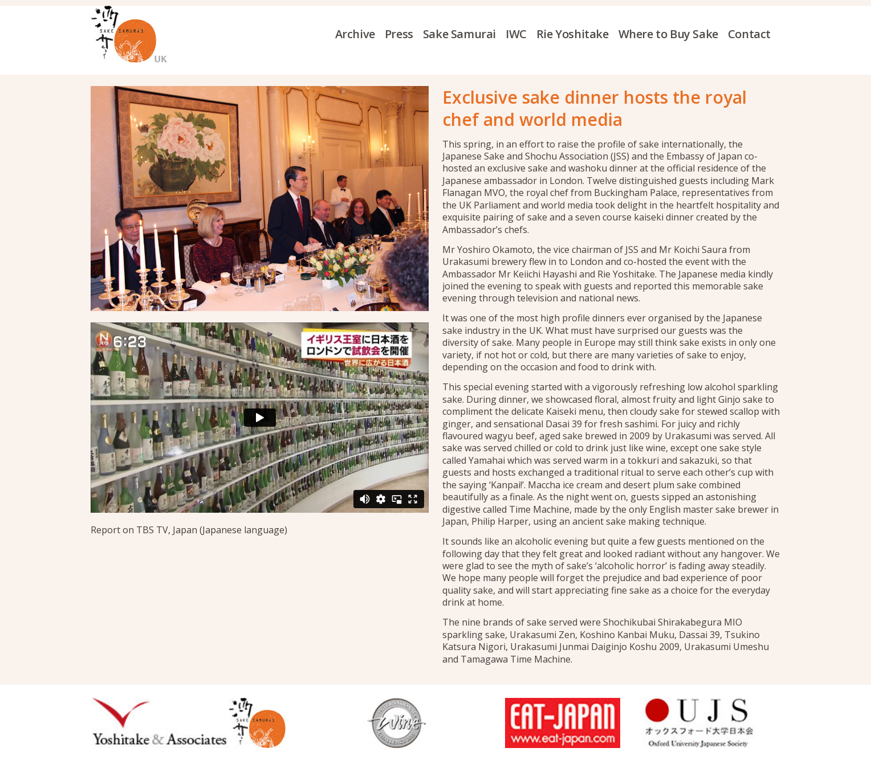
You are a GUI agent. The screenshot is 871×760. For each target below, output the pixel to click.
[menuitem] (360, 34)
